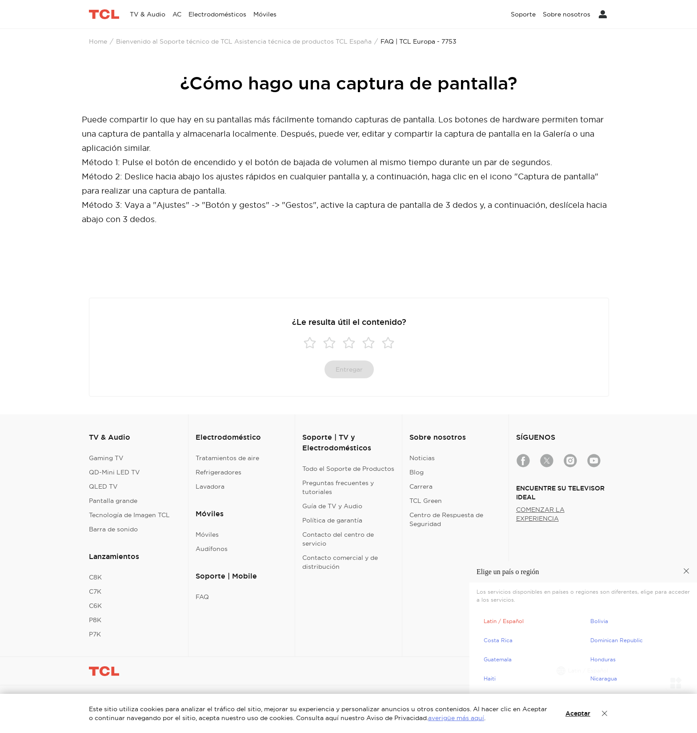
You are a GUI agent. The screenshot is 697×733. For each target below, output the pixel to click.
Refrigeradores (218, 472)
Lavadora (210, 486)
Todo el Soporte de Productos (348, 469)
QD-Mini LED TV (114, 472)
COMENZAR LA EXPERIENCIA (540, 514)
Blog (416, 472)
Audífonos (212, 549)
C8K (95, 577)
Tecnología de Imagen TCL (129, 515)
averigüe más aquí (456, 718)
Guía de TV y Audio (332, 506)
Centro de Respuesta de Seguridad (446, 519)
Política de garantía (332, 520)
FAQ (202, 597)
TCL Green (425, 501)
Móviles (207, 535)
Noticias (422, 458)
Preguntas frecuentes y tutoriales (338, 487)
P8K (95, 620)
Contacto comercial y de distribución (340, 562)
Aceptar (577, 713)
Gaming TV (106, 458)
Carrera (421, 486)
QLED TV (103, 486)
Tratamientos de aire (227, 458)
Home (98, 41)
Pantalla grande (113, 501)
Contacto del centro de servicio (338, 539)
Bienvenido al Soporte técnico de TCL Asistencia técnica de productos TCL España (244, 41)
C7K (95, 591)
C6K (95, 606)
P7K (95, 634)
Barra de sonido (113, 529)
